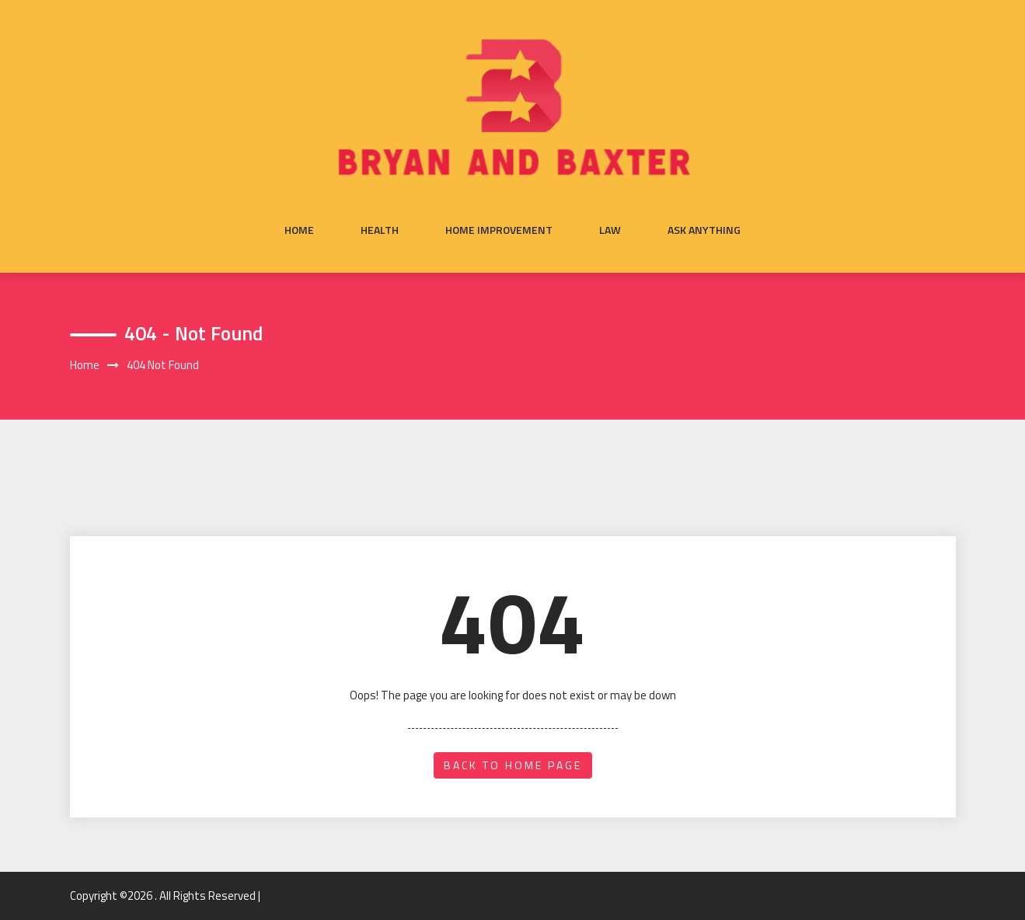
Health (380, 230)
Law (610, 230)
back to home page (513, 765)
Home (299, 230)
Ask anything (704, 230)
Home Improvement (499, 230)
